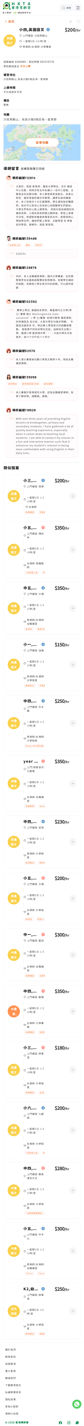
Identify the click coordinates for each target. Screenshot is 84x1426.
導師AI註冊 (12, 1413)
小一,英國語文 (31, 644)
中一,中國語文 (31, 934)
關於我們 (10, 1349)
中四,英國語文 (31, 821)
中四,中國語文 (31, 701)
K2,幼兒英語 (31, 1288)
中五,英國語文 (31, 588)
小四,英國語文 (32, 29)
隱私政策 (10, 1399)
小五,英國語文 (31, 527)
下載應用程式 (13, 1385)
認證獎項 (10, 1364)
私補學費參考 (13, 1392)
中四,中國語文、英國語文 (31, 991)
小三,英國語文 (31, 480)
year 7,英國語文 (31, 761)
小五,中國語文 (31, 1228)
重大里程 (10, 1371)
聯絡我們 (10, 1378)
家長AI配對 (12, 1406)
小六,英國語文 (31, 1108)
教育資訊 (10, 1356)
